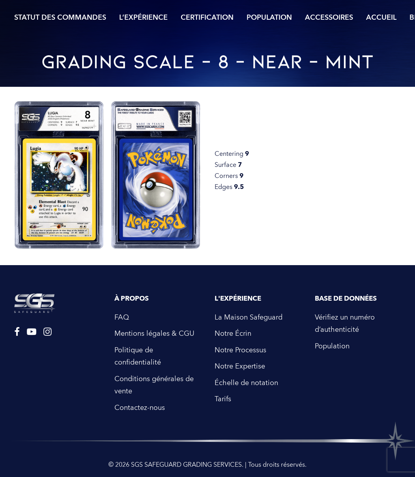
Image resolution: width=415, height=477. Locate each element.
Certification (207, 17)
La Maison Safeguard (248, 317)
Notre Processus (240, 350)
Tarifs (223, 399)
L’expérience (143, 17)
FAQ (121, 317)
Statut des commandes (60, 17)
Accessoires (329, 17)
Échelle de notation (246, 383)
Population (269, 17)
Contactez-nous (139, 408)
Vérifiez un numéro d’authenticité (345, 323)
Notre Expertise (240, 366)
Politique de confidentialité (137, 356)
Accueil (381, 17)
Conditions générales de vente (154, 385)
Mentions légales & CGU (154, 334)
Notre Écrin (233, 334)
